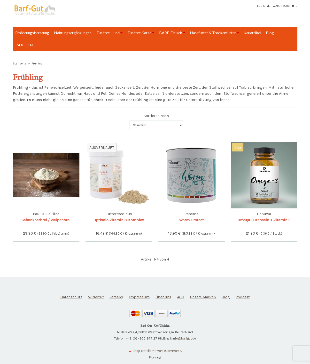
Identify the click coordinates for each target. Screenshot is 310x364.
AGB (180, 297)
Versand (116, 297)
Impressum (139, 297)
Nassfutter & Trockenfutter (214, 32)
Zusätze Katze (140, 32)
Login (263, 6)
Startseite (19, 63)
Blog (270, 32)
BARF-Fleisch (172, 32)
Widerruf (96, 297)
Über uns (163, 297)
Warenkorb (285, 6)
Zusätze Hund (109, 32)
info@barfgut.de (184, 338)
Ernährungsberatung (32, 32)
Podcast (243, 297)
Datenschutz (71, 297)
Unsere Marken (203, 297)
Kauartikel (252, 32)
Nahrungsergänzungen (73, 32)
